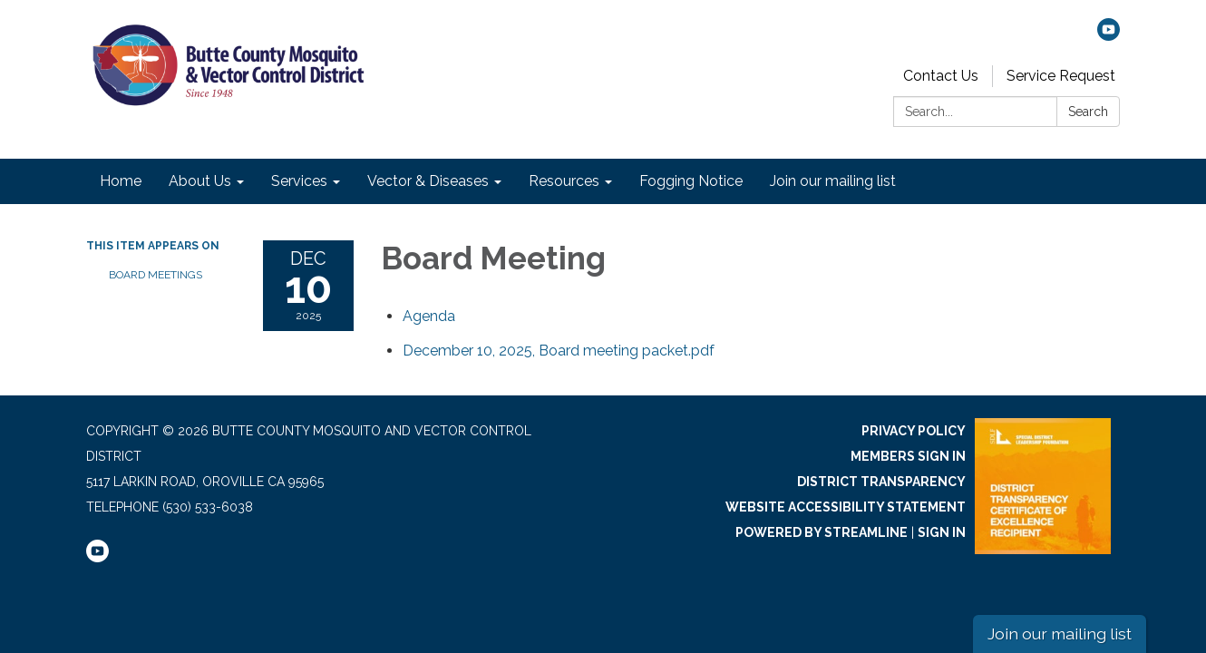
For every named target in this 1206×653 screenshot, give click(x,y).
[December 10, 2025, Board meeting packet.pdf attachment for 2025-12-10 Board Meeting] (559, 350)
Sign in (942, 532)
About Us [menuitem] (200, 181)
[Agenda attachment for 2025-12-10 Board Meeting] (429, 316)
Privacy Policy (913, 431)
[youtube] (1108, 35)
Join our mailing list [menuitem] (833, 181)
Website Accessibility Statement (845, 507)
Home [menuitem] (120, 181)
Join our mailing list (1059, 633)
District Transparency (881, 481)
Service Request (1061, 75)
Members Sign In (908, 456)
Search (1088, 111)
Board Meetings (155, 274)
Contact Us (940, 75)
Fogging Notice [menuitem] (691, 181)
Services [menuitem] (299, 181)
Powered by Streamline (821, 532)
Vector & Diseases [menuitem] (428, 181)
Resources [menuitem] (564, 181)
